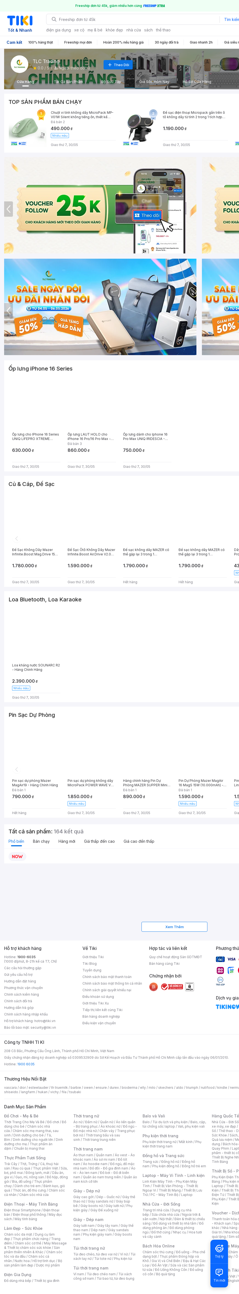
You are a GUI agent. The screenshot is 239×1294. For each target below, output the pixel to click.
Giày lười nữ (114, 1206)
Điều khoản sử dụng (98, 997)
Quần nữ (106, 1122)
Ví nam (78, 1274)
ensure (101, 1087)
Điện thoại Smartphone (22, 1210)
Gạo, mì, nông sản (29, 1177)
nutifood (208, 1087)
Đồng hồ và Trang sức (163, 1155)
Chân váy (106, 1131)
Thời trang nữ (86, 1116)
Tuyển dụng (91, 970)
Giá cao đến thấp (139, 841)
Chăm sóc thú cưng (158, 1252)
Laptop (187, 1195)
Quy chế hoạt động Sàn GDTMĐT (175, 957)
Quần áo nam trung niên (102, 1177)
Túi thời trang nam (90, 1268)
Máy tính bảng (26, 1219)
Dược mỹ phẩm (48, 1265)
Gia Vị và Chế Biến (166, 1261)
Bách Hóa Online (159, 1246)
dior (23, 1087)
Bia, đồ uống (21, 1181)
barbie (76, 1087)
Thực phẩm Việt (45, 1168)
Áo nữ (77, 1122)
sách (148, 30)
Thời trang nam (87, 1149)
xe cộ (79, 30)
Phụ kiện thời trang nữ (159, 1142)
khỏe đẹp (114, 30)
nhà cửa (133, 30)
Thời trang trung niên (99, 1140)
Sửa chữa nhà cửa (165, 1214)
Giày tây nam (107, 1225)
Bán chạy (41, 841)
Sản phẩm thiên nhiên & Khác (32, 1250)
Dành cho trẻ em (28, 1186)
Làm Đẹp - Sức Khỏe (23, 1228)
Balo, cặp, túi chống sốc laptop (174, 1124)
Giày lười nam (84, 1225)
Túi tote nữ (102, 1259)
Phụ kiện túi (123, 1259)
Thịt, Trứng (28, 1164)
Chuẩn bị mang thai (29, 1148)
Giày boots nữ (91, 1206)
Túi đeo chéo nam (101, 1274)
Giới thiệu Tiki (93, 957)
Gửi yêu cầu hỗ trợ (18, 974)
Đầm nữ (91, 1122)
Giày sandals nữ (100, 1201)
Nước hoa (22, 1261)
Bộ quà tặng (165, 1274)
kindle (222, 1087)
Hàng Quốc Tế (225, 1116)
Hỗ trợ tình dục (43, 1261)
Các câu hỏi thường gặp (22, 968)
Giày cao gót (83, 1197)
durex (114, 1087)
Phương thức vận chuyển (23, 988)
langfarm (28, 1092)
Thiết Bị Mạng (170, 1190)
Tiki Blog (89, 963)
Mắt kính (186, 1142)
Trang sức (151, 1162)
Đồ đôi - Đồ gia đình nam (109, 1168)
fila (64, 1092)
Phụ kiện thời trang (160, 1135)
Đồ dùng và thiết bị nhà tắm (174, 1223)
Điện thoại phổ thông (29, 1214)
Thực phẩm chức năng (30, 1239)
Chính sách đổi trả (18, 1001)
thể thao (163, 30)
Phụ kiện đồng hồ (165, 1166)
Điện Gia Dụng (17, 1274)
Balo (146, 1122)
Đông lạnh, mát (37, 1173)
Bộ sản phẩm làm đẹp (33, 1263)
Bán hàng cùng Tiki (164, 963)
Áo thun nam (83, 1155)
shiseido (11, 1092)
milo (152, 1087)
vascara (10, 1087)
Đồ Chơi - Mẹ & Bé (21, 1116)
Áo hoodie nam (95, 1164)
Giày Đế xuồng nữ (104, 1210)
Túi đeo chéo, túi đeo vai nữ (95, 1254)
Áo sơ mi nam (104, 1159)
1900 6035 (26, 1064)
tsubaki (75, 1092)
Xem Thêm (174, 927)
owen (88, 1087)
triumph (192, 1087)
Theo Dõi (118, 64)
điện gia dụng (58, 30)
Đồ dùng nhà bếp (17, 1281)
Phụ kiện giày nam (97, 1234)
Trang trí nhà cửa (156, 1210)
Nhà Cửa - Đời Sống (161, 1204)
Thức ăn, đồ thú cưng (29, 1190)
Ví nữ (124, 1254)
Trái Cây (10, 1164)
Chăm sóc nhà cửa (34, 1195)
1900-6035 (26, 957)
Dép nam (98, 1230)
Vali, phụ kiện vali (191, 1126)
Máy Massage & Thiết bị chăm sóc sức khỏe (35, 1245)
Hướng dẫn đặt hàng (20, 981)
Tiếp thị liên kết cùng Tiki (102, 1010)
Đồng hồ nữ (170, 1162)
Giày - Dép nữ (86, 1190)
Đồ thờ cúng (160, 1232)
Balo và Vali (154, 1116)
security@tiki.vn (43, 1027)
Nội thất (166, 1219)
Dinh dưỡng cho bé (28, 1135)
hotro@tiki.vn (44, 1021)
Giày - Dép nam (88, 1219)
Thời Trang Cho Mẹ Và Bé (24, 1122)
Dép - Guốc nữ (107, 1197)
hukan (43, 1092)
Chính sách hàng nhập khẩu (26, 1014)
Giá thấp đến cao (99, 841)
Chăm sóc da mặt (18, 1234)
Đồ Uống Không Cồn (171, 1270)
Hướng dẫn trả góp (19, 1008)
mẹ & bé (95, 30)
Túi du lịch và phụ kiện (170, 1122)
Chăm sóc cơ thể (28, 1243)
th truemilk (59, 1087)
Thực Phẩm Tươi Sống (25, 1157)
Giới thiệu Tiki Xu (95, 1003)
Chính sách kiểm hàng (21, 994)
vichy (54, 1092)
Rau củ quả (21, 1168)
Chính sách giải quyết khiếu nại (106, 990)
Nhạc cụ (179, 1232)
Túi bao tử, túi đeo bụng (115, 1278)
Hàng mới (67, 841)
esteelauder (38, 1087)
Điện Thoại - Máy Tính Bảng (31, 1204)
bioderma (129, 1087)
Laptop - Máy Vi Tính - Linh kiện (174, 1175)
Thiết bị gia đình (46, 1281)
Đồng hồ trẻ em (194, 1166)
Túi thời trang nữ (89, 1248)
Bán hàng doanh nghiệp (101, 1016)
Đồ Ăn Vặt (160, 1265)
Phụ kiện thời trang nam (172, 1144)
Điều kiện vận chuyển (99, 1023)
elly (143, 1087)
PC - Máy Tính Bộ (164, 1195)
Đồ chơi (53, 1122)
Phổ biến (16, 841)
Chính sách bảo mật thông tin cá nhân (112, 983)
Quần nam (104, 1155)
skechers (165, 1087)
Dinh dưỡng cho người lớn (33, 1140)
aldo (179, 1087)
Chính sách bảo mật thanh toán (107, 977)
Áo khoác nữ (110, 1126)
